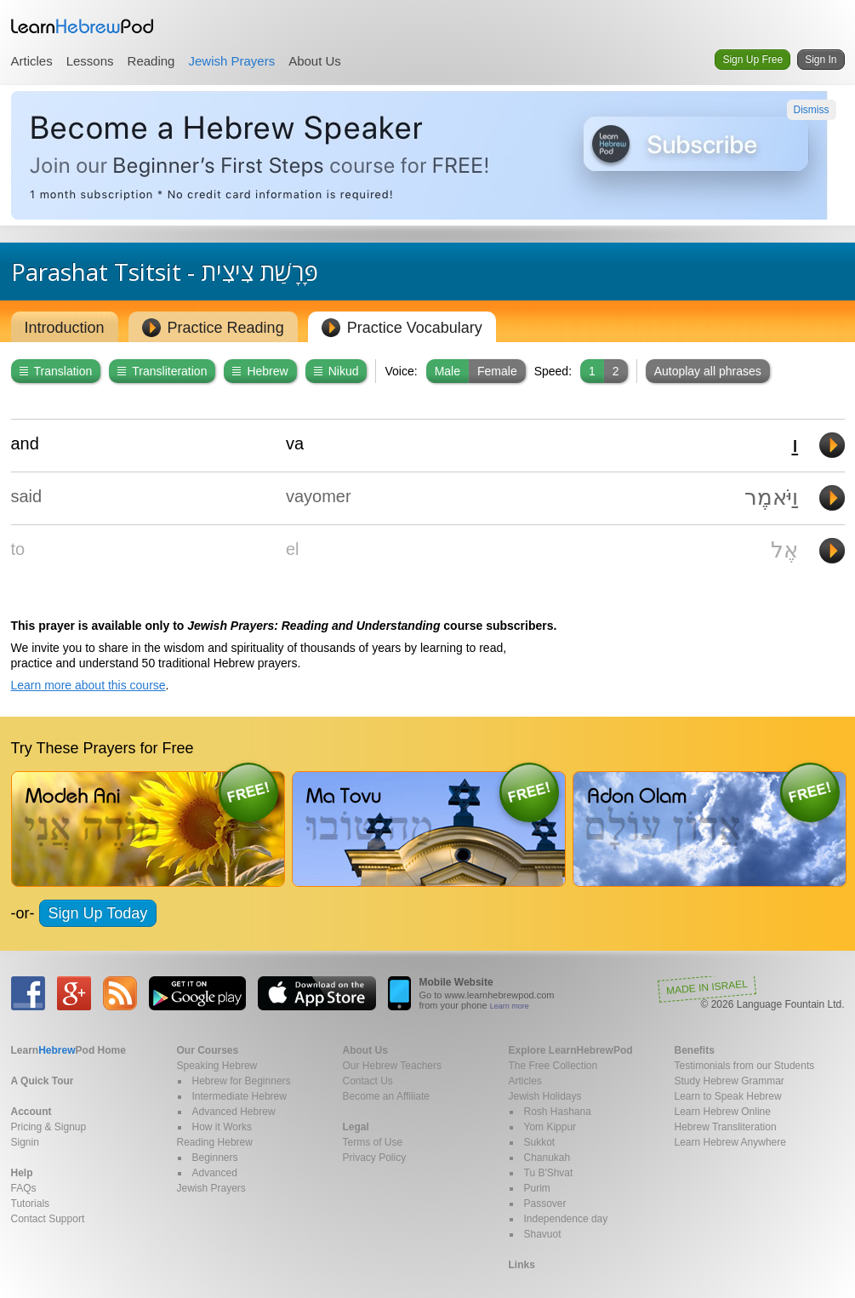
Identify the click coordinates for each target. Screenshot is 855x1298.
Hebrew (260, 371)
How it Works (222, 1127)
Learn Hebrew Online (723, 1112)
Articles (32, 61)
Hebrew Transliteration (726, 1127)
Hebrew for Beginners (241, 1081)
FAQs (24, 1188)
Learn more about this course (88, 685)
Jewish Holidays (545, 1096)
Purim (537, 1188)
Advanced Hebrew (234, 1112)
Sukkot (540, 1142)
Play (832, 445)
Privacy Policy (375, 1158)
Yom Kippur (550, 1127)
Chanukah (547, 1158)
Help (22, 1173)
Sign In (820, 60)
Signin (25, 1142)
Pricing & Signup (49, 1127)
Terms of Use (373, 1142)
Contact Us (368, 1081)
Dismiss (811, 110)
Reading (151, 61)
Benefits (695, 1050)
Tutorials (30, 1203)
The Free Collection (553, 1066)
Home (68, 1050)
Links (522, 1265)
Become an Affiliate (386, 1096)
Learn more (509, 1006)
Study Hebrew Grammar (729, 1081)
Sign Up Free (752, 60)
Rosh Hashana (557, 1112)
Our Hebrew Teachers (392, 1066)
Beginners (215, 1158)
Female (497, 371)
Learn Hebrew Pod (82, 26)
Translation (56, 371)
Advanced (214, 1173)
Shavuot (542, 1234)
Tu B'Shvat (548, 1173)
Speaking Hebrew (217, 1066)
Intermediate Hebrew (239, 1096)
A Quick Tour (42, 1081)
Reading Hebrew (215, 1142)
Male (447, 371)
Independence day (566, 1219)
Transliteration (162, 371)
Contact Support (48, 1219)
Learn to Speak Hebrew (728, 1096)
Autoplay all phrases (707, 371)
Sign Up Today (98, 913)
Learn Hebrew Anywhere (730, 1142)
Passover (545, 1203)
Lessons (90, 61)
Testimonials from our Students (745, 1066)
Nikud (336, 371)
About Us (314, 61)
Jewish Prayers (231, 61)
